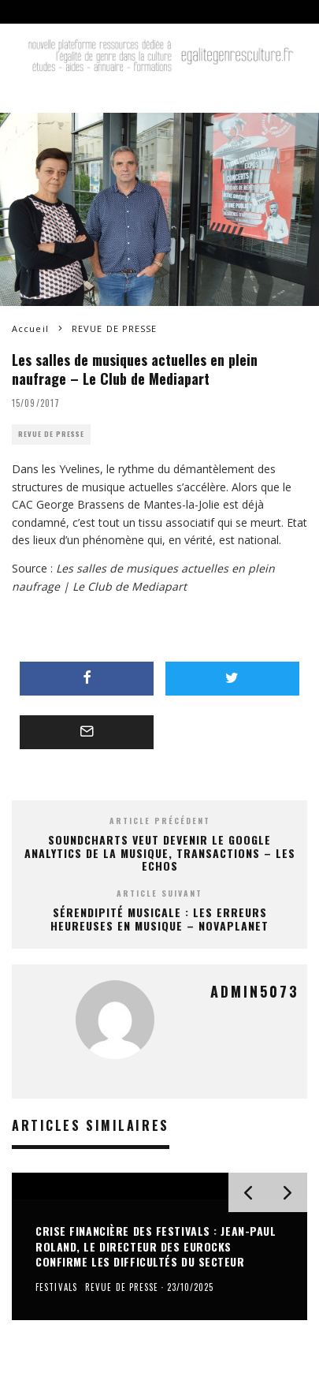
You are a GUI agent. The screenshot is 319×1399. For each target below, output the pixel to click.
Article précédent (159, 820)
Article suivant (159, 893)
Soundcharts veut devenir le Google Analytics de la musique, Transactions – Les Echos (159, 853)
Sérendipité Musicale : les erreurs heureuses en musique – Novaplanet (159, 919)
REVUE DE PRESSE (51, 434)
